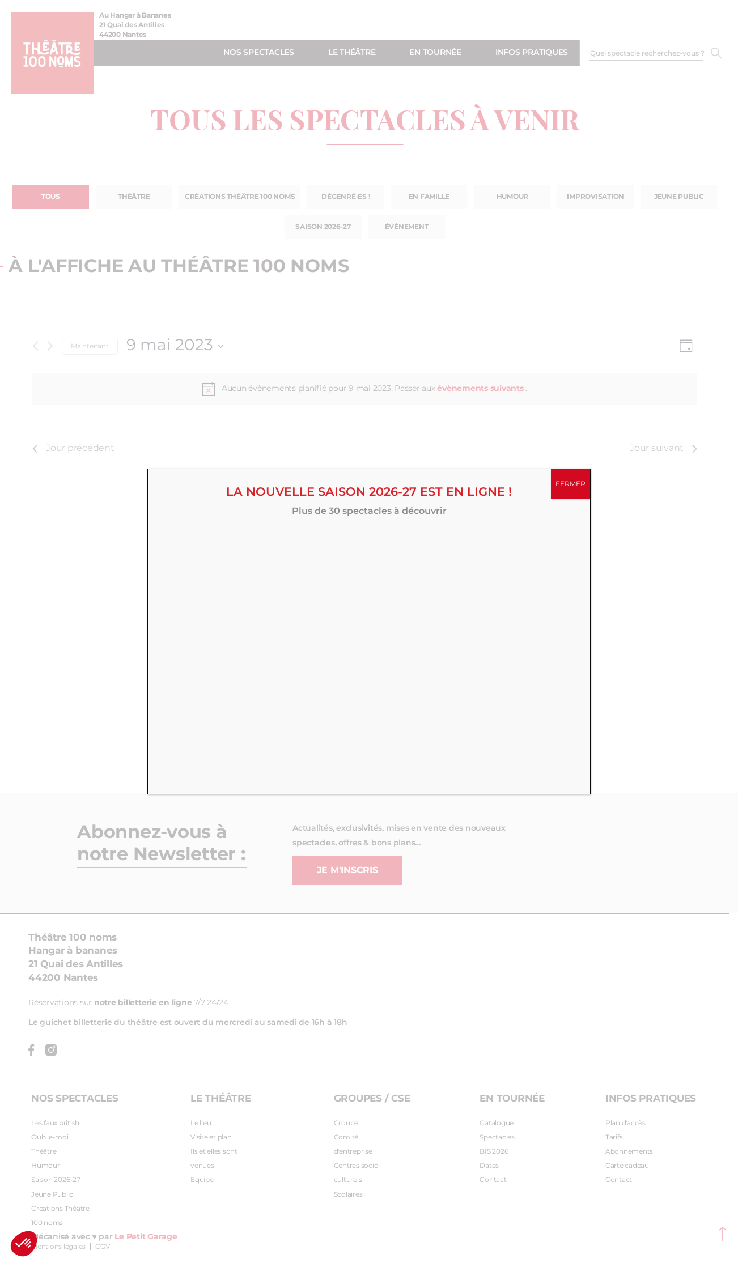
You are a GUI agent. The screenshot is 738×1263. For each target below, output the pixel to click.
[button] (23, 1243)
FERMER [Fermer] (570, 483)
